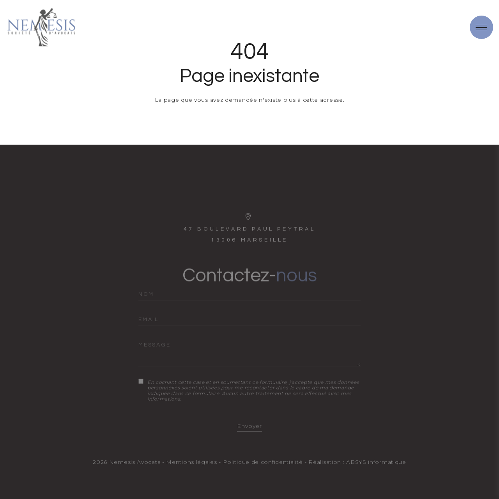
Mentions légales (191, 461)
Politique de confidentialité (263, 461)
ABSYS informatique (376, 461)
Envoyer (249, 432)
